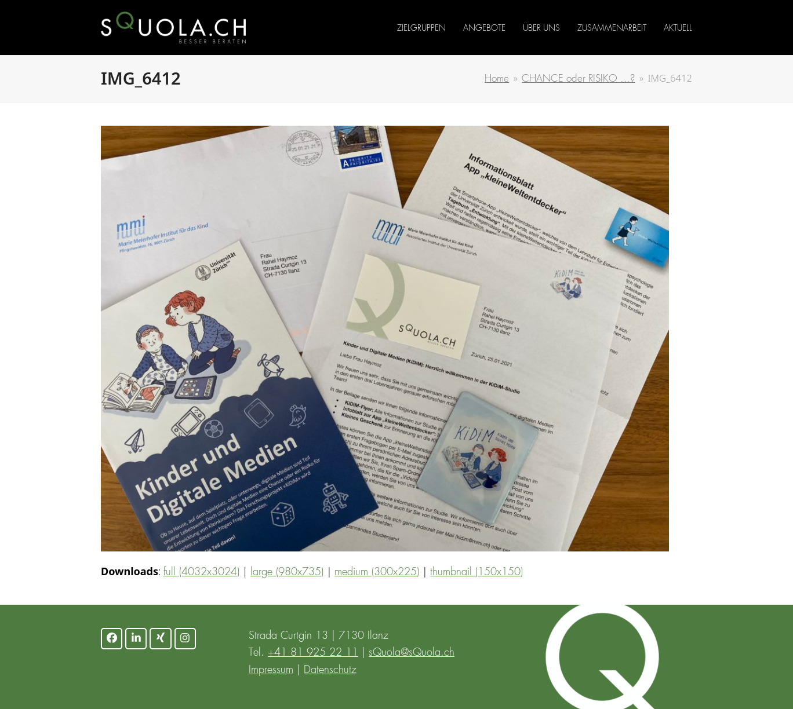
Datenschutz (330, 670)
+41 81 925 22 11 (313, 653)
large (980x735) (286, 572)
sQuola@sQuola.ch (411, 653)
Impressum (271, 670)
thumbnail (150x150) (476, 572)
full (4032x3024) (201, 572)
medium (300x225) (376, 572)
